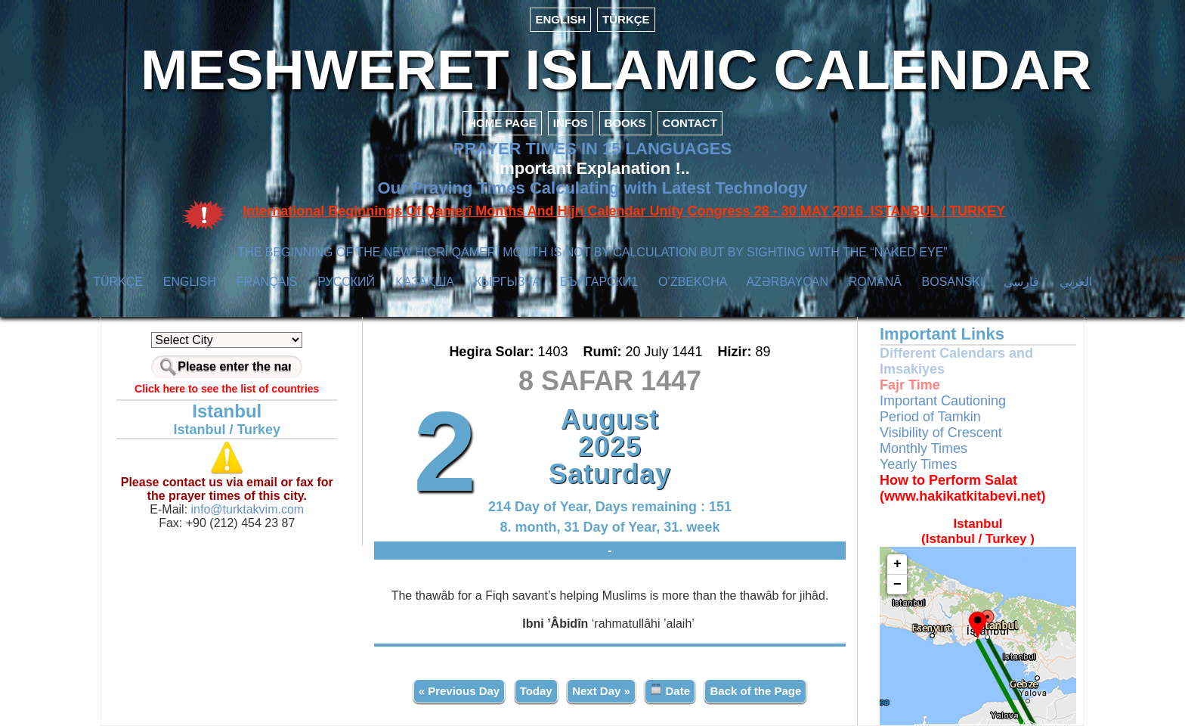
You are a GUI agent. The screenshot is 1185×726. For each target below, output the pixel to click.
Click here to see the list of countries (227, 389)
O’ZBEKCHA (692, 281)
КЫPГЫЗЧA (507, 281)
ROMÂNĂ (875, 281)
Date (670, 690)
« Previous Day (459, 690)
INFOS (570, 122)
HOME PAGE (502, 122)
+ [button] (897, 564)
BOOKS (625, 122)
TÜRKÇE (626, 19)
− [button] (897, 585)
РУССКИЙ (346, 281)
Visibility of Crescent (941, 432)
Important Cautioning (943, 400)
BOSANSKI (953, 281)
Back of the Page (755, 690)
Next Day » (601, 690)
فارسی (1021, 281)
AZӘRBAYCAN (787, 281)
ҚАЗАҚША (424, 281)
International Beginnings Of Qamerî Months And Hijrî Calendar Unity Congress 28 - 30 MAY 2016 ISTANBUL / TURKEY (624, 211)
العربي (1076, 281)
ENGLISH (560, 19)
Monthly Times (923, 448)
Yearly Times (918, 464)
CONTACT (690, 122)
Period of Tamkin (930, 416)
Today (536, 690)
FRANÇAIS (267, 281)
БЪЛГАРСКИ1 (599, 281)
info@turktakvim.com (245, 509)
